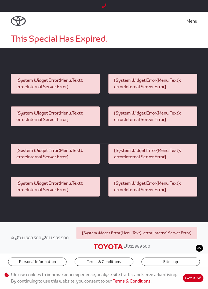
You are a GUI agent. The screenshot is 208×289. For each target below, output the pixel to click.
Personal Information (37, 261)
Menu (192, 21)
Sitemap (170, 261)
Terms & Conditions (104, 261)
